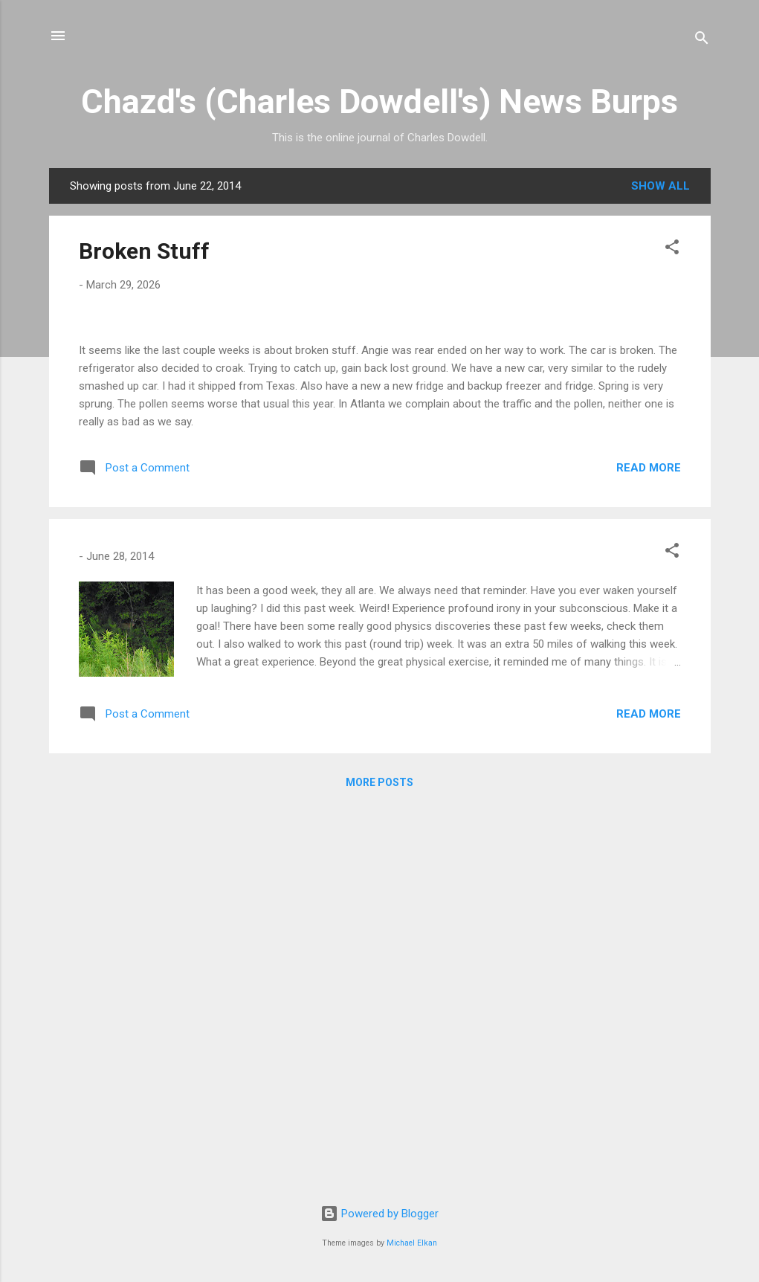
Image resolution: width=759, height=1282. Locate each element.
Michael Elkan (412, 1243)
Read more (648, 850)
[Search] (702, 40)
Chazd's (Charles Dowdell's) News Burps (379, 101)
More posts (379, 1164)
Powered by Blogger (379, 1213)
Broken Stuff (144, 251)
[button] (672, 249)
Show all (660, 186)
